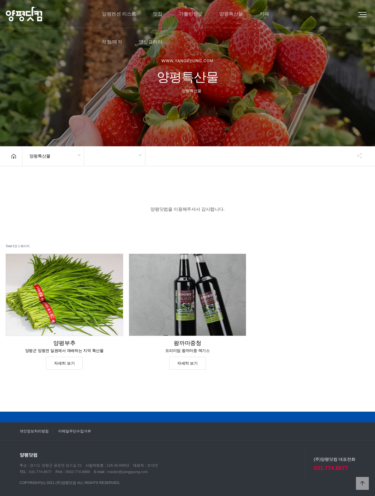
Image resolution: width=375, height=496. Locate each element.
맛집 (157, 14)
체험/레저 (112, 42)
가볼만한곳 (191, 14)
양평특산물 (231, 14)
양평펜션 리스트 (119, 14)
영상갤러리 (150, 42)
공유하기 (357, 155)
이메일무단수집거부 (74, 431)
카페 (264, 14)
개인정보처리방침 (34, 431)
